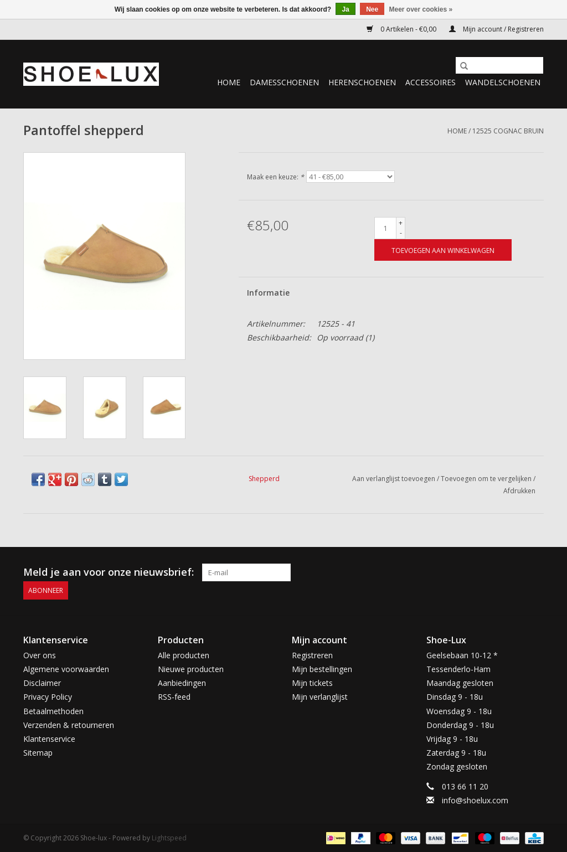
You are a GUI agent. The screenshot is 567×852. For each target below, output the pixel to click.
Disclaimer (42, 683)
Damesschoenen (284, 82)
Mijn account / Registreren (496, 29)
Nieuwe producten (191, 668)
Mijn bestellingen (322, 668)
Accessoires (430, 82)
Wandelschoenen (502, 82)
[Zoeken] (499, 65)
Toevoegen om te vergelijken (487, 478)
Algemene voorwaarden (66, 668)
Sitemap (38, 752)
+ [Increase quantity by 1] (401, 223)
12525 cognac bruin (508, 131)
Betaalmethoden (53, 710)
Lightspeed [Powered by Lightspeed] (169, 837)
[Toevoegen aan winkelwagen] (443, 250)
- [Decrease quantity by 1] (401, 232)
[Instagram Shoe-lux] (535, 572)
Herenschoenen (362, 82)
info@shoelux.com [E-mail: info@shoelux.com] (475, 799)
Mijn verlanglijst (320, 696)
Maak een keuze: (275, 177)
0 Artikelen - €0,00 (402, 29)
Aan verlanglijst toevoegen (394, 478)
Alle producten (183, 654)
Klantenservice (49, 738)
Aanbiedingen (182, 683)
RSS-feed (174, 696)
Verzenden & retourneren (68, 724)
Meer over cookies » (421, 9)
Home (228, 82)
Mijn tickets (312, 683)
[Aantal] (385, 228)
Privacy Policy (47, 696)
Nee (372, 9)
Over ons (39, 654)
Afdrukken (519, 490)
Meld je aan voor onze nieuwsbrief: (108, 572)
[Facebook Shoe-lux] (515, 572)
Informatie (268, 292)
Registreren (312, 654)
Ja (345, 9)
